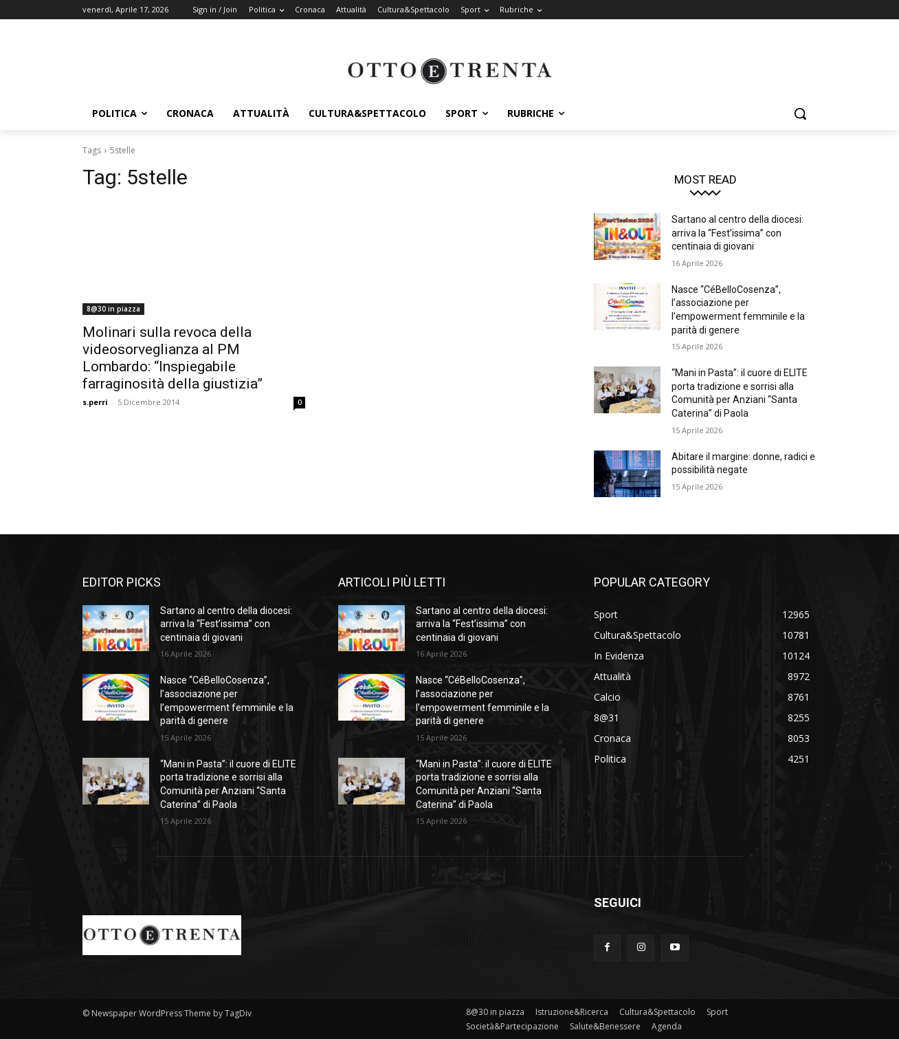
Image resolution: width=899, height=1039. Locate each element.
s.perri (95, 402)
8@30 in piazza (113, 309)
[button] (800, 113)
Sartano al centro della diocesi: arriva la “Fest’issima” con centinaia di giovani (737, 233)
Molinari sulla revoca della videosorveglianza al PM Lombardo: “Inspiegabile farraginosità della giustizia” (172, 358)
